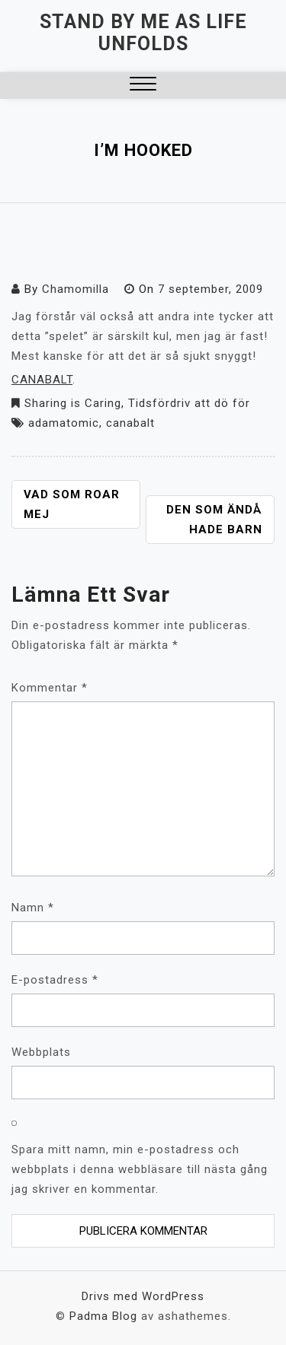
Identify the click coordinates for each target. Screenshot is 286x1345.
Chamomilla (75, 289)
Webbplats (41, 1052)
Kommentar (49, 688)
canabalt (130, 423)
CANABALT (41, 379)
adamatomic (63, 423)
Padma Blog (103, 1316)
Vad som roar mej (72, 504)
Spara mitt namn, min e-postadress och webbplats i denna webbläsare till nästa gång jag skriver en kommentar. (139, 1169)
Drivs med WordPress (143, 1296)
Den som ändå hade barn (214, 519)
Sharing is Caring (72, 403)
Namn (32, 907)
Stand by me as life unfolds (143, 33)
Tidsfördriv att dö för (189, 403)
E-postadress (54, 980)
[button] (143, 85)
